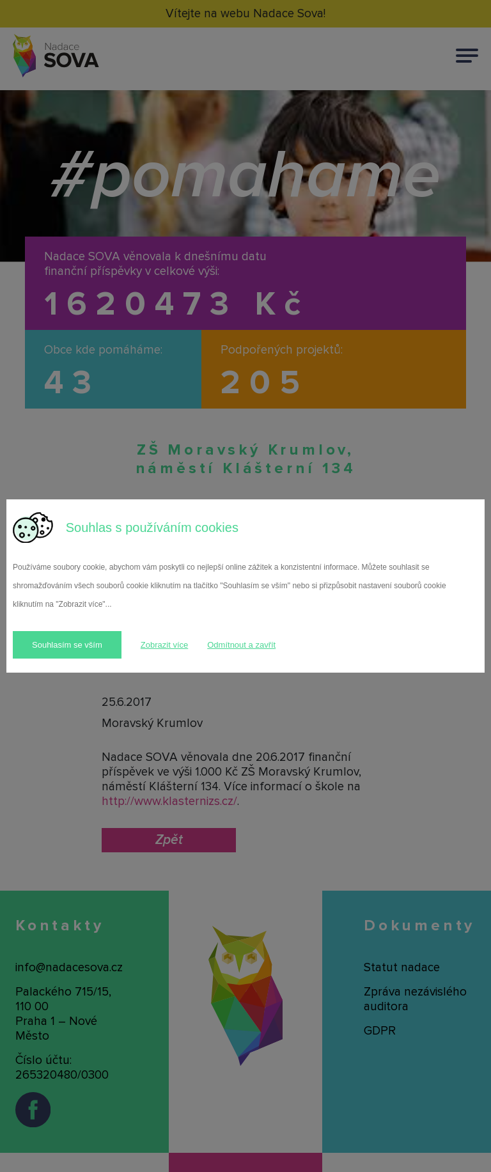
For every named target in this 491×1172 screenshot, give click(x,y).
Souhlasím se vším (67, 645)
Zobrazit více (164, 645)
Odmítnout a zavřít (241, 645)
